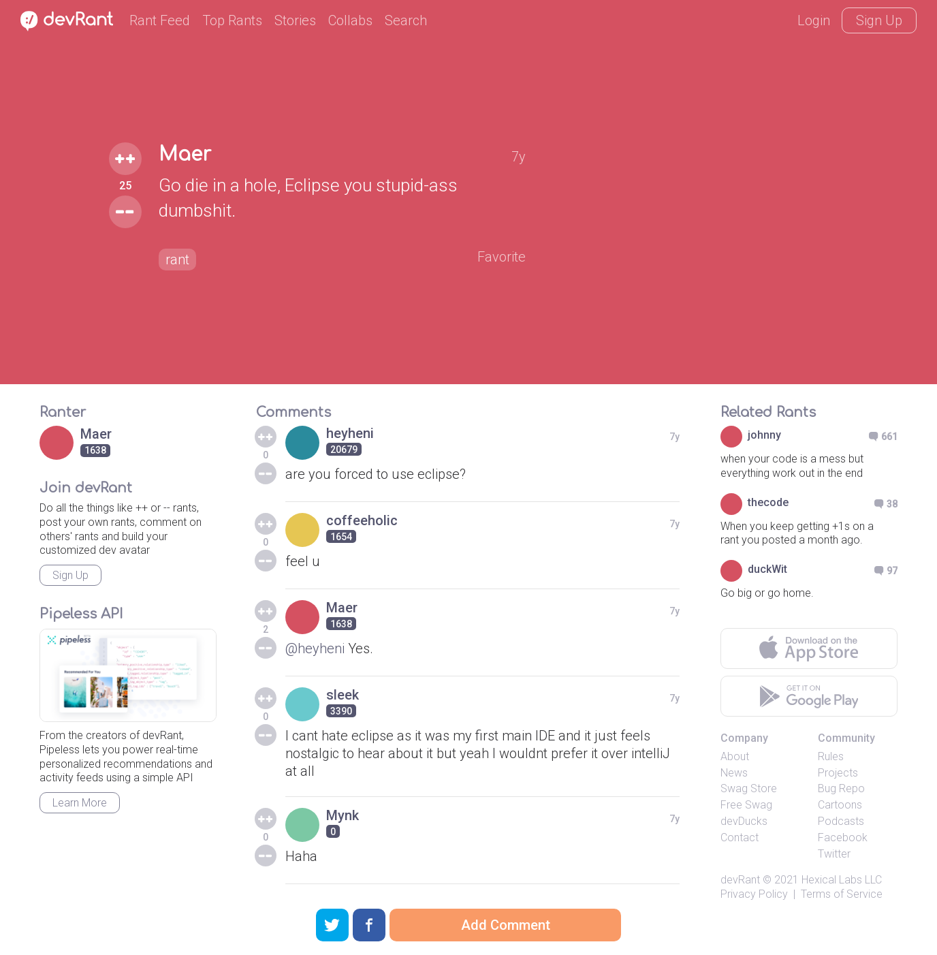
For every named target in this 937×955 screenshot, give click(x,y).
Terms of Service (842, 894)
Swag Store (748, 788)
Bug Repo (841, 788)
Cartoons (840, 804)
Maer (185, 155)
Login (813, 20)
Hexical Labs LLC (841, 879)
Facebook (843, 837)
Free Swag (746, 804)
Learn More (79, 802)
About (734, 756)
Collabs (350, 20)
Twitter (834, 853)
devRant (740, 879)
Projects (838, 772)
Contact (739, 837)
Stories (295, 20)
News (734, 772)
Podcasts (841, 821)
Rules (831, 756)
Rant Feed (159, 20)
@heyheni (315, 648)
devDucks (743, 821)
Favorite (501, 257)
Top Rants (232, 20)
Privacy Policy (754, 894)
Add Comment (505, 925)
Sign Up (879, 20)
